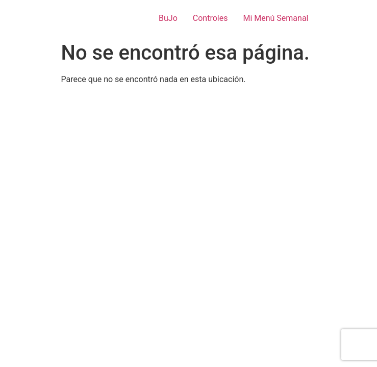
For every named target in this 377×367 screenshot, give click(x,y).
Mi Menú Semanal (275, 18)
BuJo (168, 18)
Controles (210, 18)
